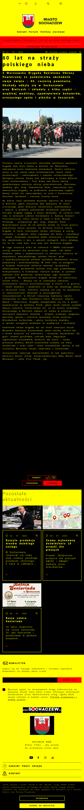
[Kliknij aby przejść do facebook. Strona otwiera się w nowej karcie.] (38, 758)
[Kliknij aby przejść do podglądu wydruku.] (53, 477)
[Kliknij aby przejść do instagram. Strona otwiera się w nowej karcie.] (45, 758)
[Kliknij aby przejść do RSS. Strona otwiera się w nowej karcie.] (80, 52)
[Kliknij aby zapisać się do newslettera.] (69, 680)
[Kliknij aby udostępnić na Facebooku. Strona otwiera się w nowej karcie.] (48, 477)
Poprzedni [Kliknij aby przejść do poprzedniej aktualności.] (33, 46)
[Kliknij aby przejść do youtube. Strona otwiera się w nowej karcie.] (31, 758)
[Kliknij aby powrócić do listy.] (42, 46)
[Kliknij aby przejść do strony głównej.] (36, 3)
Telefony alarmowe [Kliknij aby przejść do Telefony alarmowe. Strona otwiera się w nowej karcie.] (52, 31)
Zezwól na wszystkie (42, 805)
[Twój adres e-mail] (30, 680)
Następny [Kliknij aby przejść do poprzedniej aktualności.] (51, 46)
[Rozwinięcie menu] (42, 766)
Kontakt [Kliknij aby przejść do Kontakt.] (22, 31)
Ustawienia (42, 798)
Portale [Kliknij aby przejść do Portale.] (33, 31)
